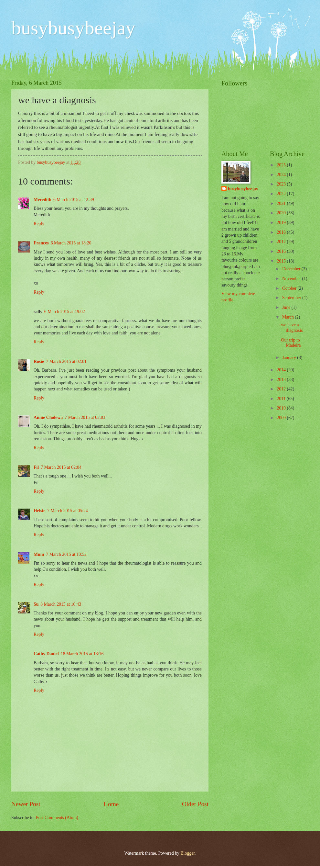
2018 (282, 232)
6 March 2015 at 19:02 (64, 311)
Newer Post (25, 804)
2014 (282, 369)
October (290, 288)
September (292, 297)
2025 (282, 165)
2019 (282, 222)
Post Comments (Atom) (57, 817)
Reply (39, 223)
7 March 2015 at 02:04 (61, 467)
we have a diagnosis (292, 327)
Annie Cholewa (48, 417)
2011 (282, 398)
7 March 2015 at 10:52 (66, 554)
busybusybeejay (73, 28)
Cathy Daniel (46, 653)
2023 (282, 184)
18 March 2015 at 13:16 (82, 653)
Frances (41, 243)
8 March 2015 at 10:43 (60, 604)
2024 (282, 174)
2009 (282, 417)
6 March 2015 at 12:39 (73, 199)
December (292, 268)
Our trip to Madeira (291, 343)
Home (111, 804)
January (289, 357)
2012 (282, 389)
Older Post (195, 804)
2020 (282, 212)
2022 (282, 193)
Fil (36, 467)
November (292, 278)
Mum (39, 554)
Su (36, 604)
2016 (282, 251)
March (288, 317)
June (287, 307)
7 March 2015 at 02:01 (66, 361)
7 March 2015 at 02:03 (85, 417)
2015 (282, 261)
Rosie (39, 361)
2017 (282, 241)
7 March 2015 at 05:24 (67, 510)
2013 (282, 379)
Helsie (39, 510)
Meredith (42, 199)
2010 (282, 408)
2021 (282, 203)
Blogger (187, 853)
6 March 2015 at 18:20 (71, 243)
